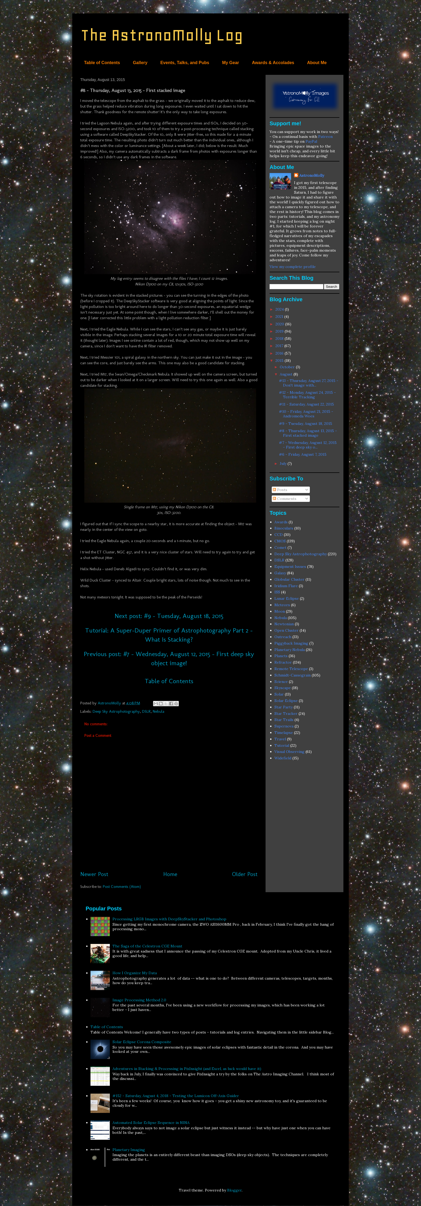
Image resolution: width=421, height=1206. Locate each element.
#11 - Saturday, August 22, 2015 (306, 404)
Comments (284, 498)
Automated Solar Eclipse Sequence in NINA (151, 1122)
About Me (317, 62)
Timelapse (283, 732)
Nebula (158, 711)
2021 (279, 316)
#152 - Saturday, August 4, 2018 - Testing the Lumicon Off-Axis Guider (175, 1095)
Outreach (282, 636)
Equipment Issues (290, 566)
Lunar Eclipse (286, 598)
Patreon (325, 136)
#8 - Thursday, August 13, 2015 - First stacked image (308, 433)
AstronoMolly (311, 175)
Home (170, 874)
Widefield (282, 758)
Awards (281, 522)
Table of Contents (102, 62)
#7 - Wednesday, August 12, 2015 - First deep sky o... (308, 445)
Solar (279, 694)
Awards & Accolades (273, 62)
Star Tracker (285, 713)
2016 (280, 353)
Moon (279, 611)
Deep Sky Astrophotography (116, 711)
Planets (281, 655)
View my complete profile (293, 266)
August (286, 374)
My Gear (230, 62)
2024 (280, 309)
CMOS (280, 541)
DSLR (146, 711)
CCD (278, 534)
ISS (277, 592)
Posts (280, 489)
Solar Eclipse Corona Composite (141, 1041)
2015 (280, 360)
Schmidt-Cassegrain (292, 675)
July (284, 463)
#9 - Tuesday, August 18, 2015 (305, 423)
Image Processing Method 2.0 (139, 1000)
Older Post (244, 874)
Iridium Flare (286, 585)
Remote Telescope (291, 668)
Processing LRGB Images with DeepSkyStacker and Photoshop (169, 919)
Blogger (234, 1190)
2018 (280, 338)
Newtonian (284, 624)
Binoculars (283, 528)
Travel (280, 739)
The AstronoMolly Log (161, 35)
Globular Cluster (289, 579)
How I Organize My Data (134, 972)
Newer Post (94, 874)
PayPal (311, 141)
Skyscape (282, 687)
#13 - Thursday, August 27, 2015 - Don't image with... (308, 383)
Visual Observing (289, 751)
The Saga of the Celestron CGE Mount (147, 946)
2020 (280, 324)
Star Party (283, 707)
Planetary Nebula (289, 649)
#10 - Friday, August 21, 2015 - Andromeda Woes (306, 413)
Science (281, 681)
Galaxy (280, 573)
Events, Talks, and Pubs (184, 62)
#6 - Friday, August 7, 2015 (302, 454)
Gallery (140, 62)
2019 (280, 331)
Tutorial (281, 745)
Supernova (283, 726)
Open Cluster (286, 630)
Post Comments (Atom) (122, 886)
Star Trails (283, 719)
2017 (279, 345)
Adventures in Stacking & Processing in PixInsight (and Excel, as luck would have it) (186, 1068)
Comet (280, 547)
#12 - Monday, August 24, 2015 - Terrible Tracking (307, 394)
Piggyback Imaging (291, 643)
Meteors (282, 604)
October (288, 367)
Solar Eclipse (286, 700)
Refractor (283, 662)
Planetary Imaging (128, 1149)
